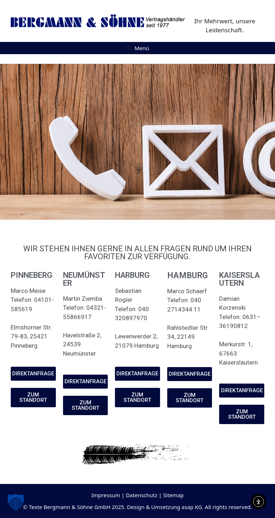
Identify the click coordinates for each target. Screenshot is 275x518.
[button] (16, 502)
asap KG (192, 506)
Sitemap (173, 495)
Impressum (105, 495)
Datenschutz (141, 495)
